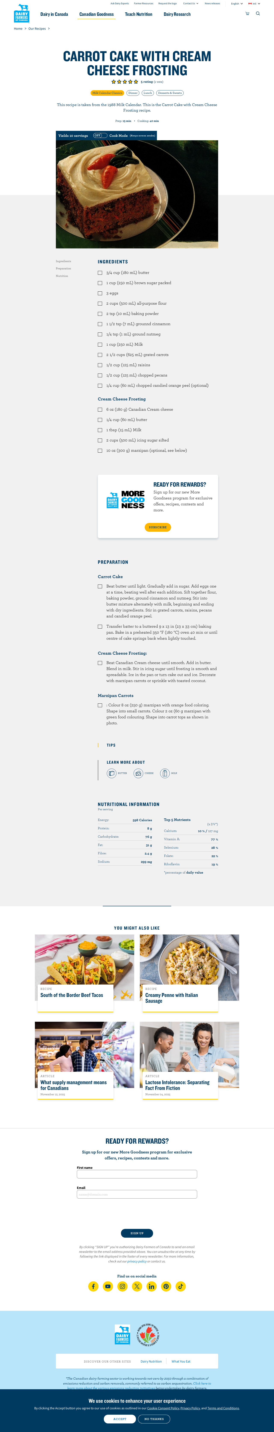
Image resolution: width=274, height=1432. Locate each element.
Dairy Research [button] (177, 14)
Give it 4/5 (130, 82)
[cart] (247, 14)
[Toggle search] (258, 14)
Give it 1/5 (113, 82)
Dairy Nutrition (151, 1361)
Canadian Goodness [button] (96, 14)
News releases (212, 3)
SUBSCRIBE (158, 527)
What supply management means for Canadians (73, 1085)
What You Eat (181, 1361)
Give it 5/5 (136, 82)
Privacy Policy (190, 1408)
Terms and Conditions (223, 1408)
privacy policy (137, 1261)
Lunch (148, 92)
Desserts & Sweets (170, 92)
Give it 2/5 (119, 82)
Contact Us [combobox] (189, 3)
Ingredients (63, 261)
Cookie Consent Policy (163, 1408)
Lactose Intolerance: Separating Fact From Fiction (177, 1085)
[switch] (124, 135)
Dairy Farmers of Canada (21, 13)
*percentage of (183, 872)
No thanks (154, 1419)
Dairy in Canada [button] (54, 14)
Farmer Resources (143, 3)
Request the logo (167, 3)
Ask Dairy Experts (120, 3)
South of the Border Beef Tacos (71, 995)
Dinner (132, 92)
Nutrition (62, 276)
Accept (120, 1419)
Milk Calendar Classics (107, 92)
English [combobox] (235, 3)
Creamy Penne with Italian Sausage (171, 998)
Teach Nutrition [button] (138, 14)
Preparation (63, 268)
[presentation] (137, 1213)
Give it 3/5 (125, 82)
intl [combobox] (254, 3)
